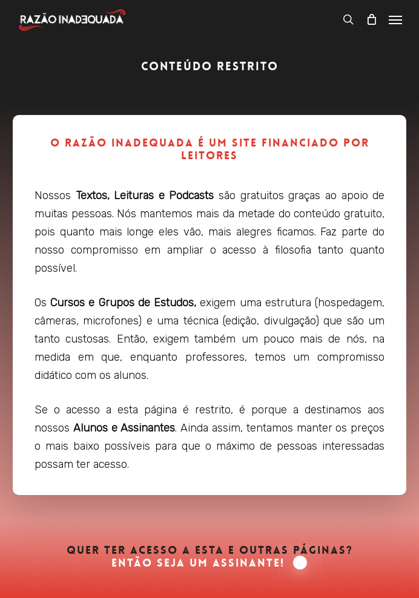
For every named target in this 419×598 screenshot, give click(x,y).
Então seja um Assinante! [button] (209, 563)
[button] (395, 19)
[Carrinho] (371, 19)
